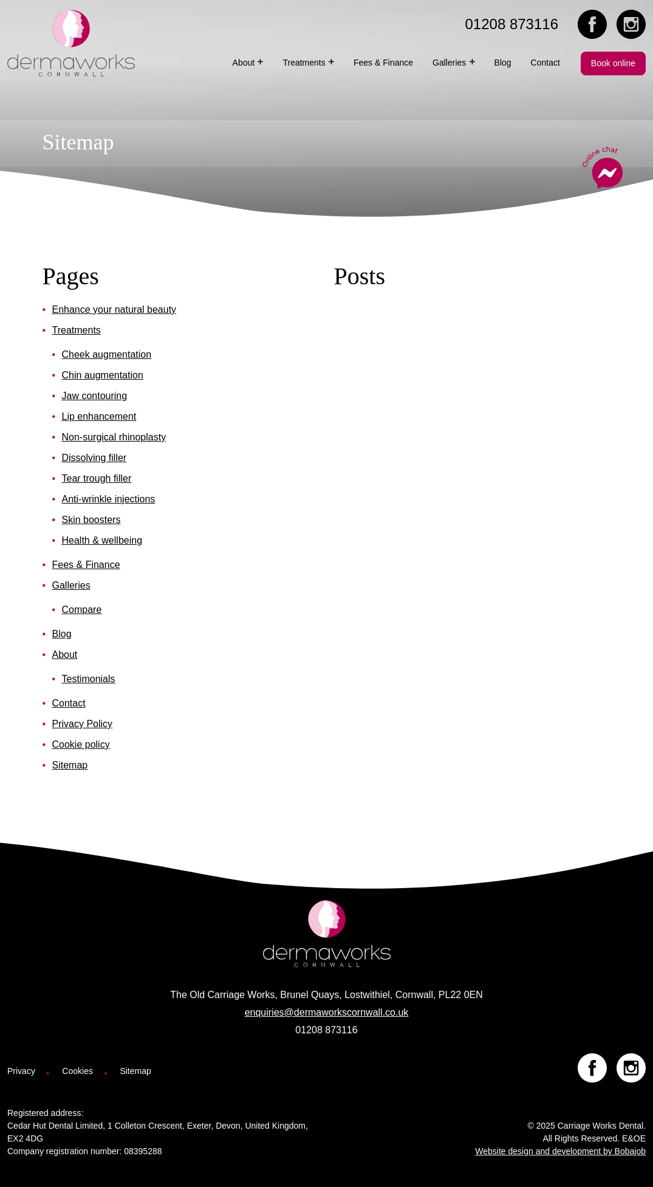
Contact (69, 703)
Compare (82, 609)
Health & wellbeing (102, 540)
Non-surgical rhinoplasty (114, 437)
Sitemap (70, 765)
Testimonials (88, 679)
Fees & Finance (86, 564)
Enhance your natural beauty (114, 309)
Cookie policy (81, 744)
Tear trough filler (97, 478)
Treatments (76, 330)
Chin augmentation (102, 375)
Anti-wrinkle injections (109, 499)
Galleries (71, 585)
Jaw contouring (95, 396)
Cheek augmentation (107, 354)
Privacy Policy (82, 724)
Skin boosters (91, 520)
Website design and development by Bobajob (560, 1151)
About (65, 654)
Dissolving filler (94, 458)
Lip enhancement (99, 416)
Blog (62, 634)
